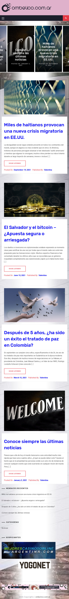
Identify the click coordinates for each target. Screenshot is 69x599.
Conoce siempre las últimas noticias (21, 54)
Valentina (48, 170)
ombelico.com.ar (43, 597)
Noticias (5, 528)
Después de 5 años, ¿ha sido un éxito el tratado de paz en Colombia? (34, 339)
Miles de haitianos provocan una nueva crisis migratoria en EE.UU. (48, 51)
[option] (48, 48)
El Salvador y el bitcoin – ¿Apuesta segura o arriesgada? (30, 234)
